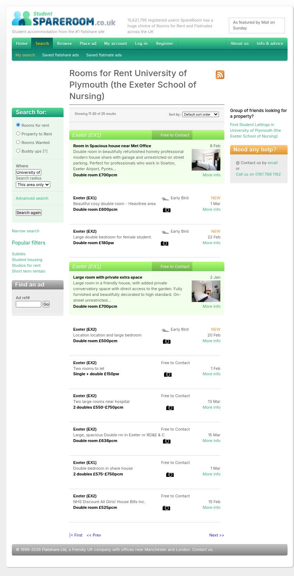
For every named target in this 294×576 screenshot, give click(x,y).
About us (239, 43)
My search (25, 54)
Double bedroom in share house (103, 468)
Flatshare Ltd (54, 549)
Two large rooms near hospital (101, 401)
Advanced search (32, 198)
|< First (76, 535)
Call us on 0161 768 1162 (258, 174)
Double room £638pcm (95, 440)
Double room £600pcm (95, 209)
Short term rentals (28, 271)
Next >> (216, 535)
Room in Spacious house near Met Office (112, 145)
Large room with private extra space (107, 277)
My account (115, 43)
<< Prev (94, 535)
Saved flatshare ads (60, 54)
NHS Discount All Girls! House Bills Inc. (109, 501)
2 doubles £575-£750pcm (98, 474)
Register (164, 43)
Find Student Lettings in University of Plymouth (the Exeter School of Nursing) (255, 130)
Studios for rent (26, 265)
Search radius (29, 178)
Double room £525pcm (95, 507)
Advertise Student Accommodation (88, 43)
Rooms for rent (32, 125)
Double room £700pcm (95, 174)
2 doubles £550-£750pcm (98, 407)
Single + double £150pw (96, 373)
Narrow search (25, 230)
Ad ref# (23, 297)
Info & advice (270, 43)
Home (21, 43)
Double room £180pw (93, 242)
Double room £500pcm (95, 340)
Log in (141, 43)
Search (42, 44)
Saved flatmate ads (104, 54)
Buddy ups (29, 151)
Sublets (19, 253)
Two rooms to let (88, 368)
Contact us (202, 549)
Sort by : (194, 114)
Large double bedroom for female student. (112, 237)
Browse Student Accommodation (64, 43)
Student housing (27, 259)
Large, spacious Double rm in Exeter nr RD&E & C (118, 434)
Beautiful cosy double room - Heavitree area (114, 203)
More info (211, 174)
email (273, 162)
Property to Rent (34, 133)
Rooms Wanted (33, 142)
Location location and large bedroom (107, 335)
